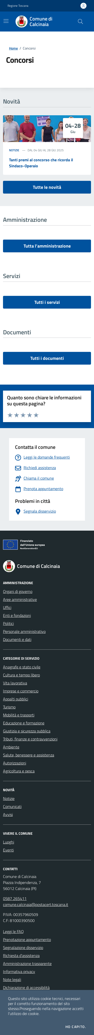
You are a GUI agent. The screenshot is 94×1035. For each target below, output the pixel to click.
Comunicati (12, 806)
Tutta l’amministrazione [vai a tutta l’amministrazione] (47, 246)
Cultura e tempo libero (21, 675)
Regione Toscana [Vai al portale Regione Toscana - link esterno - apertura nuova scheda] (18, 6)
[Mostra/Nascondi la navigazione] (6, 21)
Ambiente (11, 747)
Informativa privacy (19, 971)
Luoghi (8, 842)
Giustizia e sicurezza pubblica (26, 731)
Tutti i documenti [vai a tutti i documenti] (47, 358)
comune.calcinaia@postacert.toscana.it (35, 904)
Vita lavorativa (15, 683)
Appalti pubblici (15, 699)
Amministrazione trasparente (27, 963)
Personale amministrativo (24, 631)
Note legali (12, 979)
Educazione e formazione (23, 723)
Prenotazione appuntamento (27, 939)
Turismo (9, 707)
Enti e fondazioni (17, 615)
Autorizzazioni (14, 763)
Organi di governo (17, 591)
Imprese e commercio (20, 691)
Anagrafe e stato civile (21, 667)
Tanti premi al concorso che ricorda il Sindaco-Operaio (41, 163)
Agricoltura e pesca (19, 771)
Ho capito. (75, 1026)
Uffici (7, 607)
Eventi (8, 850)
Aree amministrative (20, 599)
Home (13, 48)
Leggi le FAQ (13, 931)
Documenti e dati (17, 639)
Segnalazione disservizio (23, 947)
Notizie (14, 150)
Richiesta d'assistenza (21, 955)
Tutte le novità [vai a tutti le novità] (47, 187)
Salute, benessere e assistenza (28, 755)
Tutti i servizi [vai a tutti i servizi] (47, 302)
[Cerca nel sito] (80, 22)
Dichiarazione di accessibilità (26, 987)
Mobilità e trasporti (18, 715)
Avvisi (8, 814)
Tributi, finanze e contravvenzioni (30, 739)
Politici (8, 623)
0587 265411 (15, 898)
